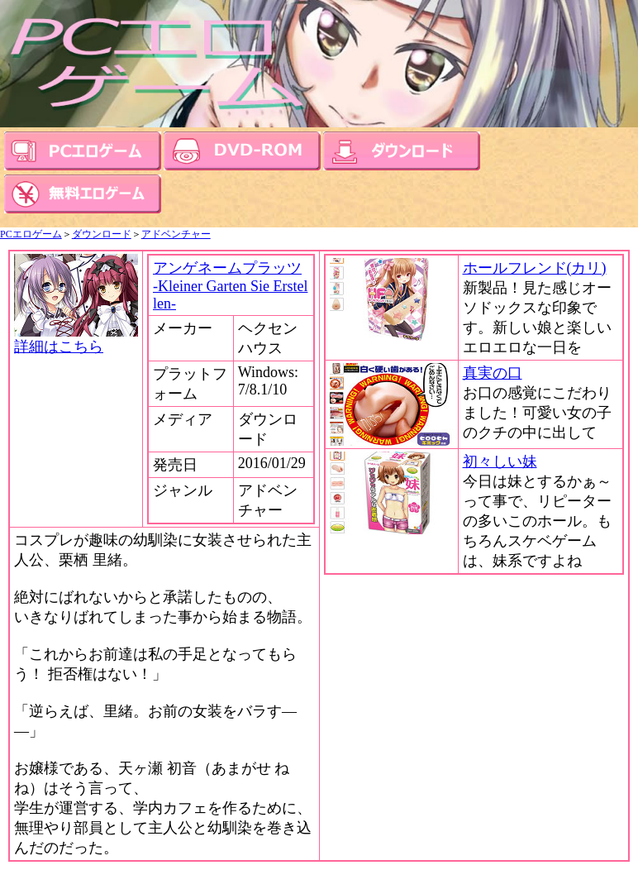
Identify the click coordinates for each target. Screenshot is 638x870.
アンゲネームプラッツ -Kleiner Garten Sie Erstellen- (230, 286)
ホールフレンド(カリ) (535, 268)
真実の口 (492, 373)
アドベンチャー (176, 234)
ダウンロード (101, 234)
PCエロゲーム (31, 234)
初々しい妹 (500, 461)
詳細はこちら (76, 339)
